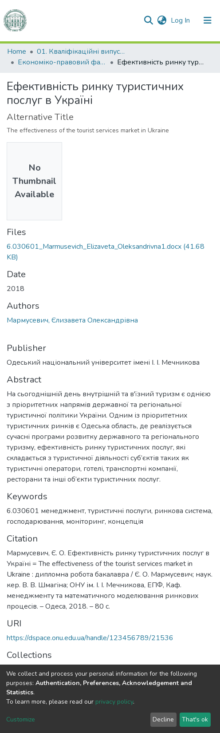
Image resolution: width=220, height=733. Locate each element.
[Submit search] (148, 20)
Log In (181, 20)
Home (16, 51)
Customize (20, 719)
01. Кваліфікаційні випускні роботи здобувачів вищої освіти (81, 51)
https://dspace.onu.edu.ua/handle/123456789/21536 (90, 638)
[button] (161, 20)
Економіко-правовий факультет (62, 62)
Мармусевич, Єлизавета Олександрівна (72, 320)
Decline (163, 719)
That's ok (195, 719)
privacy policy (114, 701)
